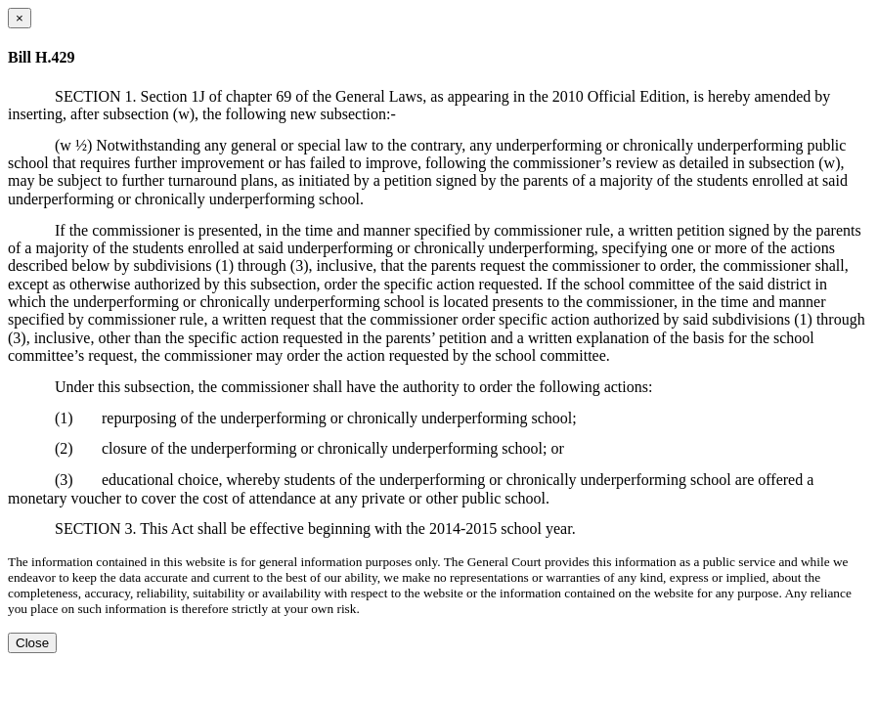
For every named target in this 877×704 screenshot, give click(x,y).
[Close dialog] (19, 18)
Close (32, 643)
